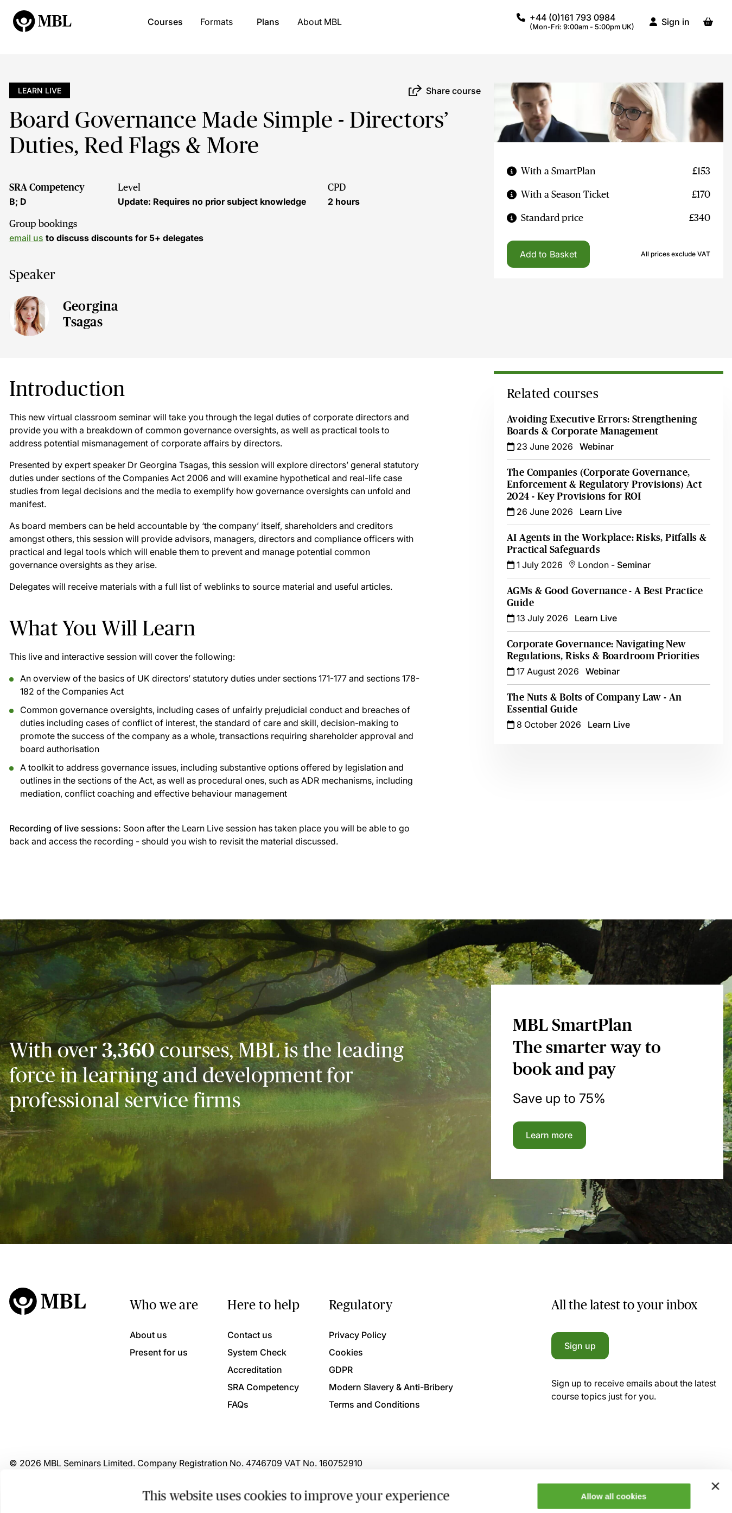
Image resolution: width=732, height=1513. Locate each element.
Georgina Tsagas (90, 314)
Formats (216, 27)
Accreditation (254, 1369)
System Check (257, 1352)
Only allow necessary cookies (614, 1486)
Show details (167, 1487)
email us (26, 237)
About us (148, 1334)
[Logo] (43, 27)
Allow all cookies (614, 1454)
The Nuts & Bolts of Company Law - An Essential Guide (594, 703)
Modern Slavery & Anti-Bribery (391, 1387)
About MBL (319, 27)
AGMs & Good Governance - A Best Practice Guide (605, 596)
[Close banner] (715, 1444)
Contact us (249, 1334)
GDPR (341, 1369)
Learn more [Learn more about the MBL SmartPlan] (549, 1135)
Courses (165, 27)
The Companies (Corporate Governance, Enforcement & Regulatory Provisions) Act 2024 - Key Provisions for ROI (604, 484)
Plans (268, 27)
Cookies (346, 1352)
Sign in (675, 27)
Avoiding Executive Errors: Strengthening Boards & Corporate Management (602, 425)
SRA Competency (47, 187)
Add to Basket (548, 254)
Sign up (580, 1345)
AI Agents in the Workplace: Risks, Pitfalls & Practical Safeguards (606, 543)
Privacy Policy (357, 1334)
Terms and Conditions (374, 1404)
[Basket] (708, 27)
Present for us (159, 1352)
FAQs (238, 1404)
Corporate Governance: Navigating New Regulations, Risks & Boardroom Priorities (603, 650)
